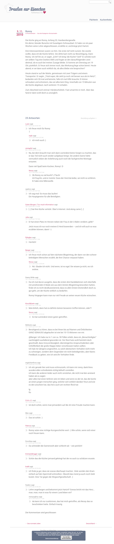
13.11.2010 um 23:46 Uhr (34, 492)
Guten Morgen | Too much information (40, 205)
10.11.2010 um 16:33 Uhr (34, 433)
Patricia (29, 432)
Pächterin (93, 20)
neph (31, 136)
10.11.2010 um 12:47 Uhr (34, 308)
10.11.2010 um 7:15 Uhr (33, 206)
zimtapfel (29, 148)
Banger (28, 250)
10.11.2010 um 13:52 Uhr (37, 317)
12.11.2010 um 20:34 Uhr (34, 474)
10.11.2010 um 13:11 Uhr (34, 330)
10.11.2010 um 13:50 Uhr (37, 264)
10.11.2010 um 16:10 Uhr (34, 420)
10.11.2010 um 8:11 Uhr (33, 239)
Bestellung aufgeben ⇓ (89, 118)
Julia (28, 217)
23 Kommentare (31, 33)
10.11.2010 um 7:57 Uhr (33, 219)
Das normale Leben (33, 529)
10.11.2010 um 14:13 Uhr (34, 370)
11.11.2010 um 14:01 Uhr (34, 461)
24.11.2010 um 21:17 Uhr (37, 504)
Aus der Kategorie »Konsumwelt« (48, 33)
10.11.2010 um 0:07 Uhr (33, 191)
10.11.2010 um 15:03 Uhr (34, 408)
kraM (28, 472)
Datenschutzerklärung (51, 538)
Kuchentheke (106, 20)
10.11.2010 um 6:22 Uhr (37, 137)
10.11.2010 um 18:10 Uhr (34, 449)
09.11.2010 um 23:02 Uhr (34, 126)
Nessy (32, 171)
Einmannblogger (32, 460)
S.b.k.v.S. (29, 406)
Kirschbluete (31, 306)
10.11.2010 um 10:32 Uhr (34, 252)
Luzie (28, 124)
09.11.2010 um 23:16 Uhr (34, 150)
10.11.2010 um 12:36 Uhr (34, 279)
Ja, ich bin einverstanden (66, 537)
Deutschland (91, 529)
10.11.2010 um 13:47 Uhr (37, 172)
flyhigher (29, 238)
